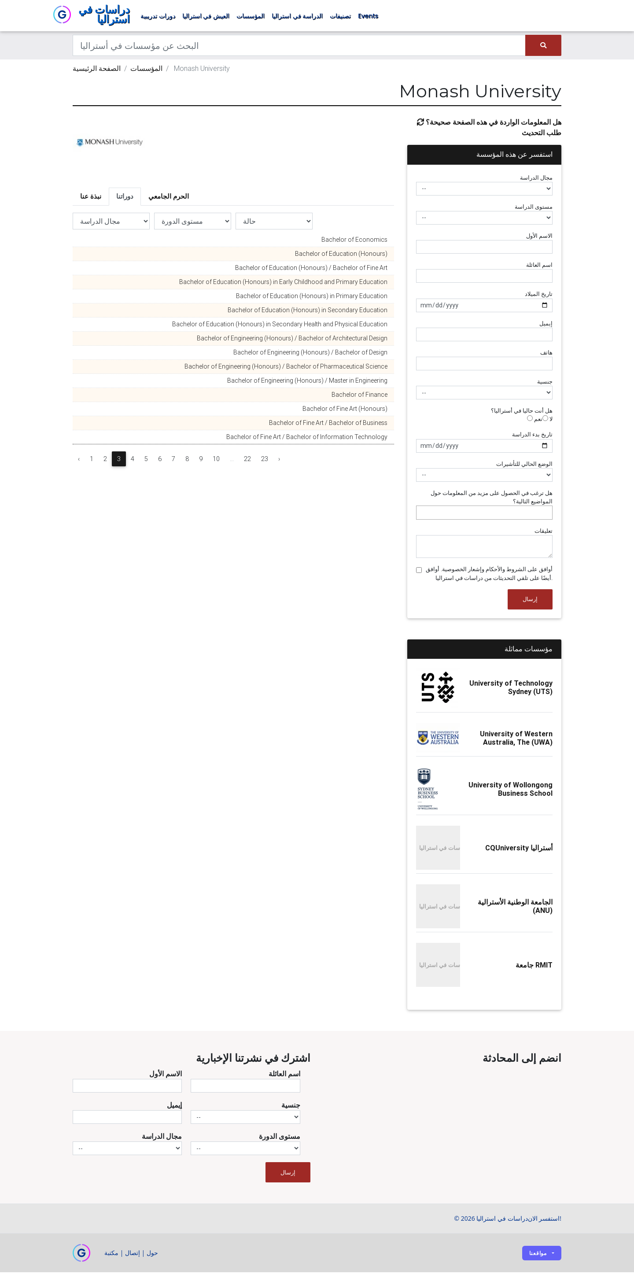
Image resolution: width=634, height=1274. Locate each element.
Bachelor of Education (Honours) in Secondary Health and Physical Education (279, 326)
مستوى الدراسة (534, 208)
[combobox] (484, 514)
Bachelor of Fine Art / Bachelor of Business (328, 424)
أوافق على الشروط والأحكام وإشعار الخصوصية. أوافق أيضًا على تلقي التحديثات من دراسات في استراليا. (489, 575)
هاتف (546, 354)
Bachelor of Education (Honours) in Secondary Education (307, 312)
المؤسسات (250, 16)
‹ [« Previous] (79, 461)
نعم (534, 421)
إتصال (132, 1254)
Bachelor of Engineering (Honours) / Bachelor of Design (310, 354)
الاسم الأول (539, 237)
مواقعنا (538, 1254)
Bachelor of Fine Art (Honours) (344, 410)
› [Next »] (279, 461)
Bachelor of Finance (359, 396)
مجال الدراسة (536, 179)
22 (247, 461)
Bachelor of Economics (354, 241)
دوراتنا (124, 198)
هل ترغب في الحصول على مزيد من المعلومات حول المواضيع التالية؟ (492, 498)
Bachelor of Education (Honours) (341, 255)
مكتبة (111, 1254)
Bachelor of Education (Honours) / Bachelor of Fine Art (311, 269)
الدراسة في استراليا (297, 16)
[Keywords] (299, 47)
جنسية (545, 383)
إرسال (530, 601)
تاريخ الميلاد (539, 295)
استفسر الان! (544, 1220)
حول (152, 1254)
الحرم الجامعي (168, 198)
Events (368, 16)
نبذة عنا (90, 198)
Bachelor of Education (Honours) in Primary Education (311, 298)
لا (547, 421)
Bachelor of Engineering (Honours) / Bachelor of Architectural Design (292, 340)
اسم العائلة (539, 266)
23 (264, 461)
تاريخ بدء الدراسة (532, 436)
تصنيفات (340, 16)
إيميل (546, 325)
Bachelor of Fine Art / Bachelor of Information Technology (306, 439)
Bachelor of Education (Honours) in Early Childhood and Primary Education (283, 284)
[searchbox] (421, 514)
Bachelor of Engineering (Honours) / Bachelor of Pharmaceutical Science (285, 368)
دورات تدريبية (157, 16)
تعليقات (543, 532)
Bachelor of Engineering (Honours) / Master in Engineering (307, 382)
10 (216, 461)
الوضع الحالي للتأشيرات (524, 465)
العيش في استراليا (205, 16)
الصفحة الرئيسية (97, 70)
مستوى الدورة (279, 1138)
